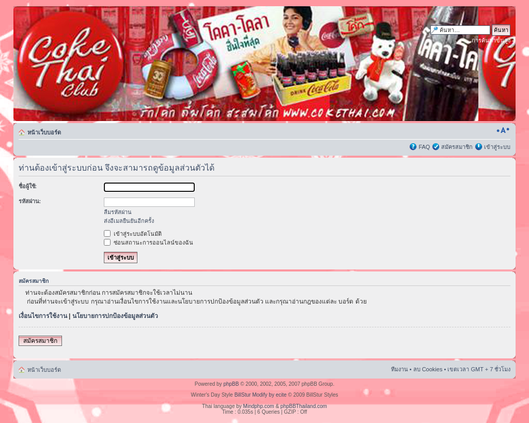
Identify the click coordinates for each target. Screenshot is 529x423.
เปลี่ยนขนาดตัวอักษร (502, 130)
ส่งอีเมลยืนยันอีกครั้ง (129, 221)
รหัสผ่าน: (30, 201)
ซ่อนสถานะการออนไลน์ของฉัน (148, 242)
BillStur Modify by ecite (261, 395)
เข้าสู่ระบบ (497, 147)
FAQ (424, 147)
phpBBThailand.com (304, 406)
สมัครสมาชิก (457, 147)
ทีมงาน (399, 369)
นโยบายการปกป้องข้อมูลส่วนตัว (115, 316)
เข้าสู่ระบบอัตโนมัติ (133, 234)
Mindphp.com (258, 406)
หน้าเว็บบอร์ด (44, 132)
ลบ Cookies (428, 369)
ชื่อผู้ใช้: (28, 186)
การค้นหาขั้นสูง (491, 40)
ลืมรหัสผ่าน (118, 212)
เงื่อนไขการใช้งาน (43, 316)
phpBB (231, 384)
